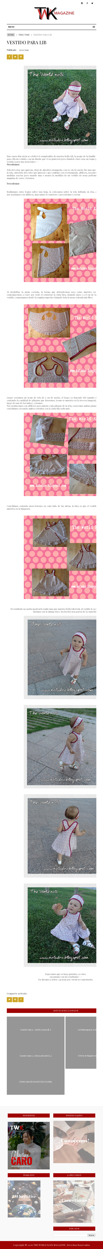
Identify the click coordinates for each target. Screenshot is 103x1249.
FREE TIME (24, 34)
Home (11, 34)
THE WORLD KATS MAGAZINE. (50, 1245)
